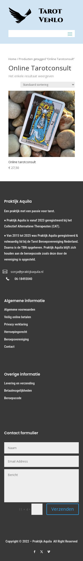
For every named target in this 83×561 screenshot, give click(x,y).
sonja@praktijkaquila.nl (27, 272)
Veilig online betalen (17, 317)
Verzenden (62, 509)
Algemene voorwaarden (19, 310)
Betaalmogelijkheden (18, 391)
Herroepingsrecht (15, 332)
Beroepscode (12, 398)
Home (12, 59)
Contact (9, 347)
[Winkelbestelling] (47, 85)
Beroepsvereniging (16, 339)
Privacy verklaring (16, 324)
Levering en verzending (19, 383)
